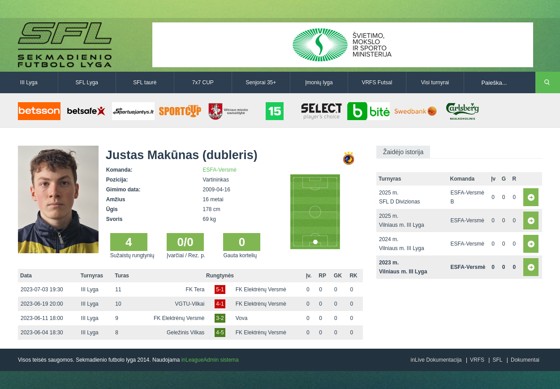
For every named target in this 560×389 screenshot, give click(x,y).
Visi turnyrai (435, 82)
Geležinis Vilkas (185, 332)
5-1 (220, 289)
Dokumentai (525, 360)
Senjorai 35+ (261, 82)
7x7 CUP (203, 82)
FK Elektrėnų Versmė (261, 289)
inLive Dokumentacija (435, 360)
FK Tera (195, 289)
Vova (242, 318)
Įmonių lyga (318, 82)
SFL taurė (144, 82)
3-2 (220, 318)
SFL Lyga (87, 82)
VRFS (477, 360)
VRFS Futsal (377, 82)
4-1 (220, 304)
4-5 (220, 332)
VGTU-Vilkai (190, 304)
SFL (497, 360)
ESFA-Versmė (220, 170)
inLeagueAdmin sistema (210, 360)
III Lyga (29, 82)
